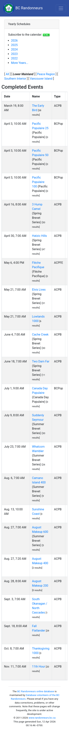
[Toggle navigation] (61, 8)
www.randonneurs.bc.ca (42, 717)
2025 (14, 45)
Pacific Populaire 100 (38, 182)
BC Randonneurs (23, 8)
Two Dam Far (40, 361)
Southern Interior (15, 78)
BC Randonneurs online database (35, 691)
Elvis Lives (39, 289)
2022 (14, 58)
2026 (14, 40)
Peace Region (46, 74)
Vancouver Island (41, 78)
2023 (14, 54)
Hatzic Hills (39, 236)
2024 (14, 49)
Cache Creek (40, 334)
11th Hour (38, 666)
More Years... (19, 63)
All (7, 74)
